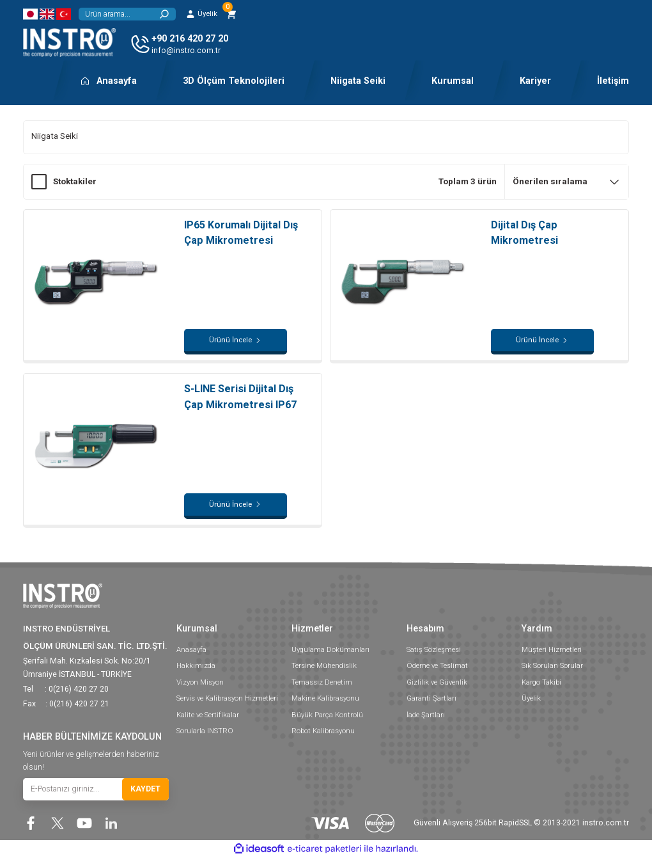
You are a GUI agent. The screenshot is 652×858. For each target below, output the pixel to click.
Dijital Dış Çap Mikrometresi (524, 232)
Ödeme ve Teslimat (437, 665)
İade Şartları (426, 714)
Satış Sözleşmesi (434, 649)
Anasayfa (191, 649)
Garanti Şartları (431, 698)
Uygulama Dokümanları (330, 649)
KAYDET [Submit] (145, 788)
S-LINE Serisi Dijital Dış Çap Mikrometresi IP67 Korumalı (240, 397)
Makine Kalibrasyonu (325, 698)
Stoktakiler (75, 181)
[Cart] (231, 14)
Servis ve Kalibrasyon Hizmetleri (227, 698)
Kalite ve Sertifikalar (207, 714)
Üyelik (531, 698)
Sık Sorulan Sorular (552, 665)
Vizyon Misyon (200, 682)
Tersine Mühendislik (324, 665)
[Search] (127, 14)
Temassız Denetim (321, 682)
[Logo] (69, 42)
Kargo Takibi (541, 682)
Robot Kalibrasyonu (323, 730)
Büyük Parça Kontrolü (327, 714)
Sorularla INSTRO (204, 730)
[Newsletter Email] (96, 789)
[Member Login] (201, 14)
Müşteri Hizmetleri (552, 649)
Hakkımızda (195, 665)
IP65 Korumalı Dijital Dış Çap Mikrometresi (241, 232)
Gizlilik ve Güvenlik (437, 682)
